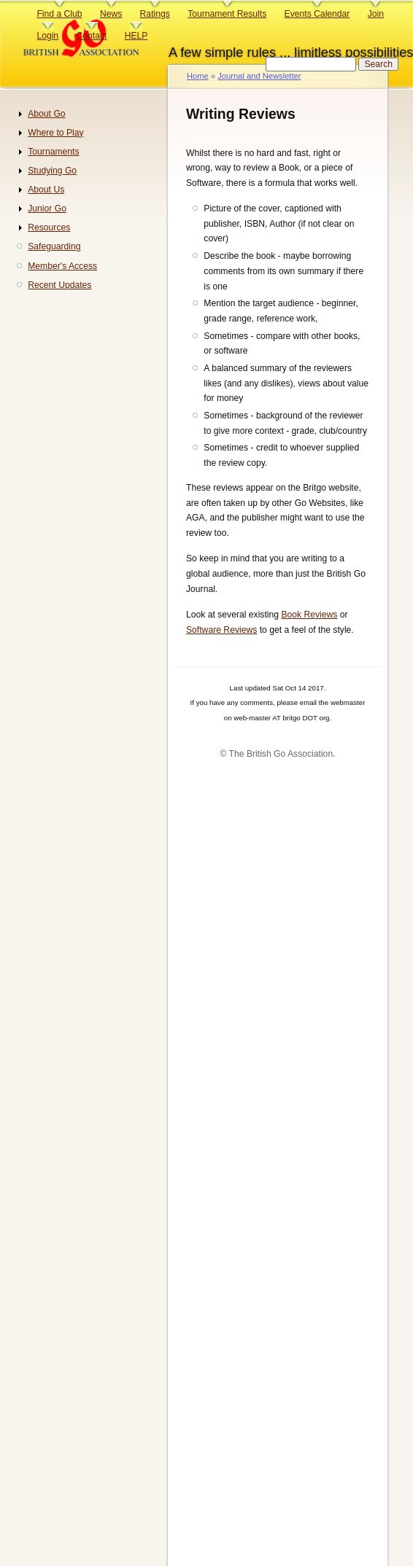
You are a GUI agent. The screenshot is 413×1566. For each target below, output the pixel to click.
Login (47, 36)
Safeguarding (54, 246)
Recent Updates (59, 285)
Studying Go (52, 170)
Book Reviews (309, 614)
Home (198, 75)
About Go (46, 114)
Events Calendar (317, 14)
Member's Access (62, 266)
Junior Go (47, 208)
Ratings (155, 14)
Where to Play (55, 133)
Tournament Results (227, 14)
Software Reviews (221, 630)
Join (376, 14)
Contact (91, 36)
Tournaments (53, 152)
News (111, 14)
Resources (49, 227)
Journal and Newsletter (259, 75)
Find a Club (59, 14)
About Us (46, 189)
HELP (136, 36)
